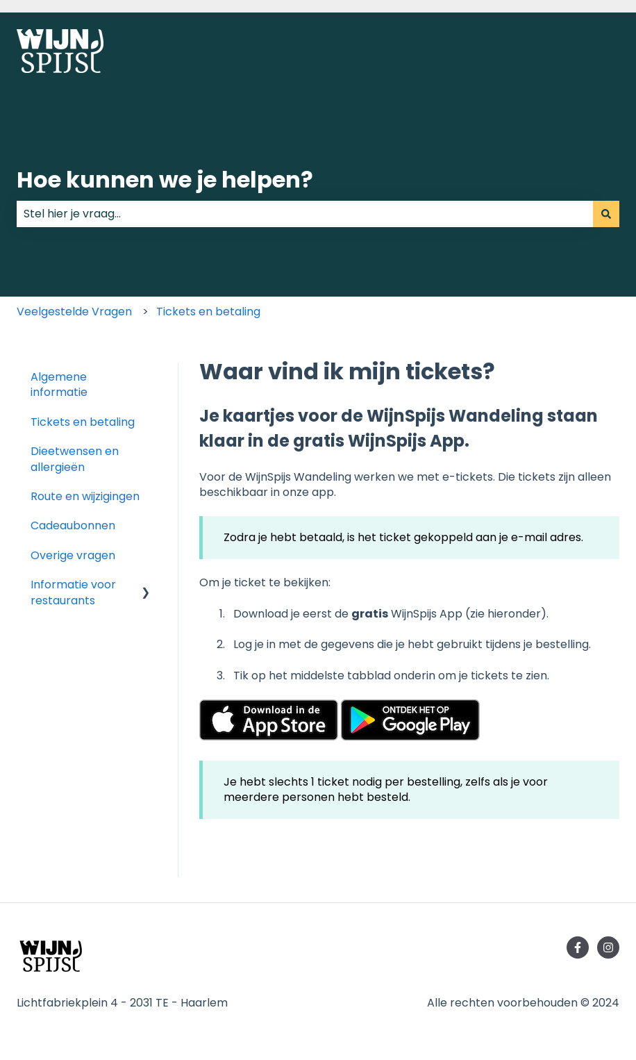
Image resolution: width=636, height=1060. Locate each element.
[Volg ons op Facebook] (578, 947)
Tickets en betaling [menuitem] (83, 422)
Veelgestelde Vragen (74, 312)
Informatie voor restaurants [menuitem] (73, 592)
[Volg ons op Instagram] (608, 947)
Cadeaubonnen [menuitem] (73, 525)
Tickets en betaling (208, 312)
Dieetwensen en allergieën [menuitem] (75, 458)
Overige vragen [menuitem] (73, 555)
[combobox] (305, 214)
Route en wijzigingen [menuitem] (85, 496)
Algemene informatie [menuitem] (59, 384)
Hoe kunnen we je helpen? (165, 179)
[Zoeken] (606, 214)
